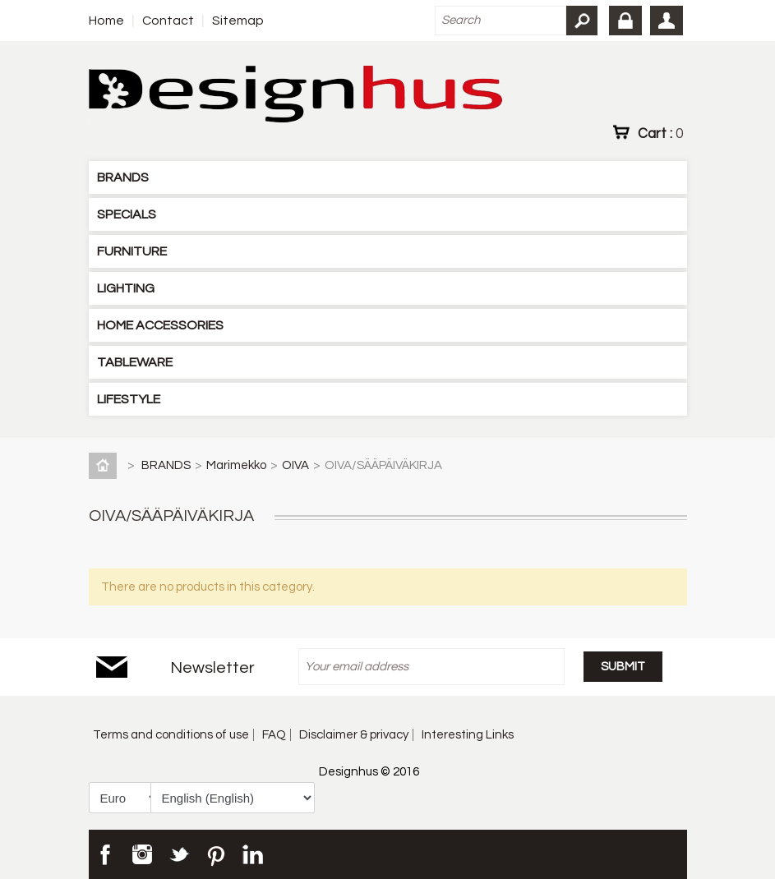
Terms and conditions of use (171, 735)
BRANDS (123, 177)
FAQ (274, 735)
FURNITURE (132, 251)
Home (106, 20)
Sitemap (238, 20)
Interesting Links (468, 735)
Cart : (660, 133)
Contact (168, 20)
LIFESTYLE (128, 399)
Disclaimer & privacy (353, 735)
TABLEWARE (135, 362)
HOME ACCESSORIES (160, 325)
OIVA (295, 465)
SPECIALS (126, 214)
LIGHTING (126, 288)
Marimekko (236, 465)
